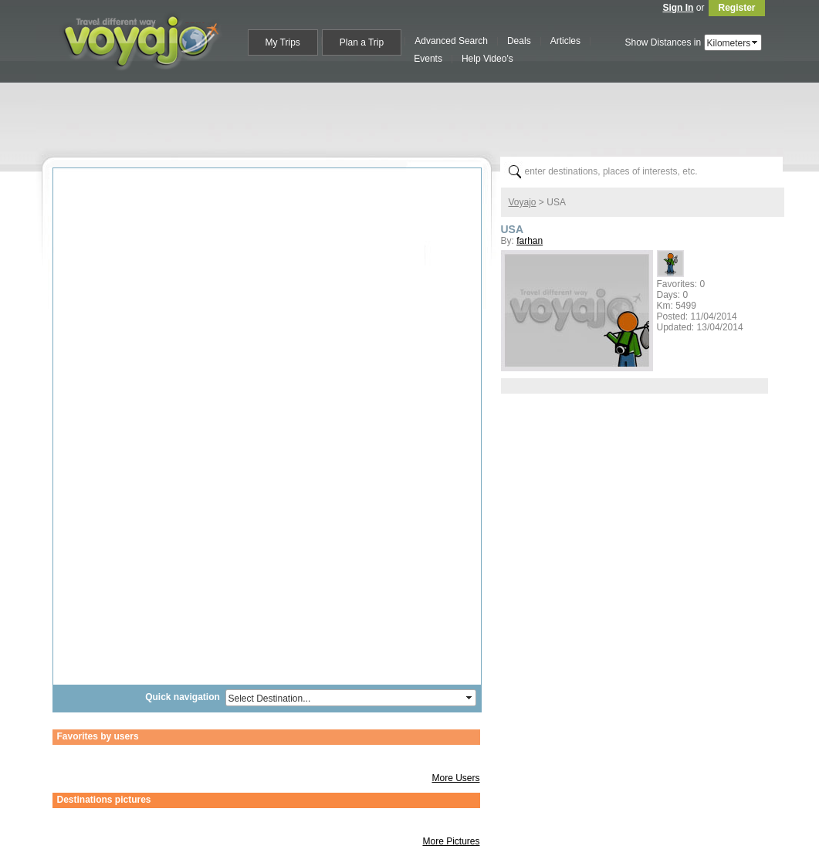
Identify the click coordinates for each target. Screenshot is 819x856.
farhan (529, 240)
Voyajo (522, 202)
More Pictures (450, 841)
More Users (455, 778)
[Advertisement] (416, 116)
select (756, 42)
